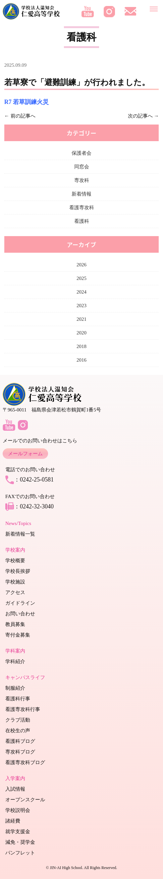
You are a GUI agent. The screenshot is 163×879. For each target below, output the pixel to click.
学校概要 (15, 560)
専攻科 (81, 180)
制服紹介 (15, 688)
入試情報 (15, 789)
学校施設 (15, 581)
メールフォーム (25, 453)
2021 (81, 319)
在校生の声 (17, 730)
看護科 (81, 221)
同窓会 (81, 166)
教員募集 (15, 624)
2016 (81, 360)
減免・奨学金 (20, 842)
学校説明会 (17, 810)
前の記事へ (23, 116)
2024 (81, 292)
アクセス (15, 592)
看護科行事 (17, 698)
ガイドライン (20, 603)
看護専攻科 (81, 207)
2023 (81, 305)
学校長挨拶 (17, 571)
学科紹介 (15, 661)
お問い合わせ (20, 613)
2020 (81, 332)
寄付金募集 (17, 635)
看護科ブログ (20, 741)
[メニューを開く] (153, 7)
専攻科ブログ (20, 751)
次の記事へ (140, 116)
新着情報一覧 (20, 534)
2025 (81, 278)
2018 (81, 346)
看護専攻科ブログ (25, 762)
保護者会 (81, 153)
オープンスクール (25, 799)
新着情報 (81, 194)
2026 (81, 264)
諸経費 (12, 821)
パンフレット (20, 852)
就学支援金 (17, 831)
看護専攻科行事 (22, 709)
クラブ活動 (17, 720)
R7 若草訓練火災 (26, 102)
